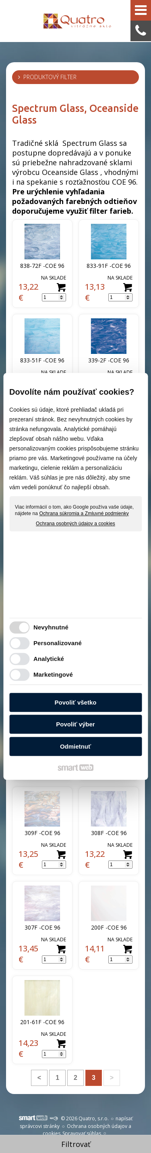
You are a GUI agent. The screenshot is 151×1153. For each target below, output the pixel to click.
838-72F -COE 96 (42, 265)
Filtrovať (75, 1144)
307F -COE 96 (42, 927)
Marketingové (53, 674)
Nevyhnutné (50, 627)
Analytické (48, 659)
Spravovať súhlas (81, 1133)
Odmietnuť (75, 746)
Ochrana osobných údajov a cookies (75, 524)
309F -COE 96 (42, 833)
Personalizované (57, 643)
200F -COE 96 (109, 927)
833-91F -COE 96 (109, 265)
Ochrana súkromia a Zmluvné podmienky (84, 513)
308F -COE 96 (109, 833)
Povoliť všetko (76, 702)
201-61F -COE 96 (42, 1022)
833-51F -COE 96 (42, 360)
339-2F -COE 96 (108, 360)
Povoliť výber (75, 724)
